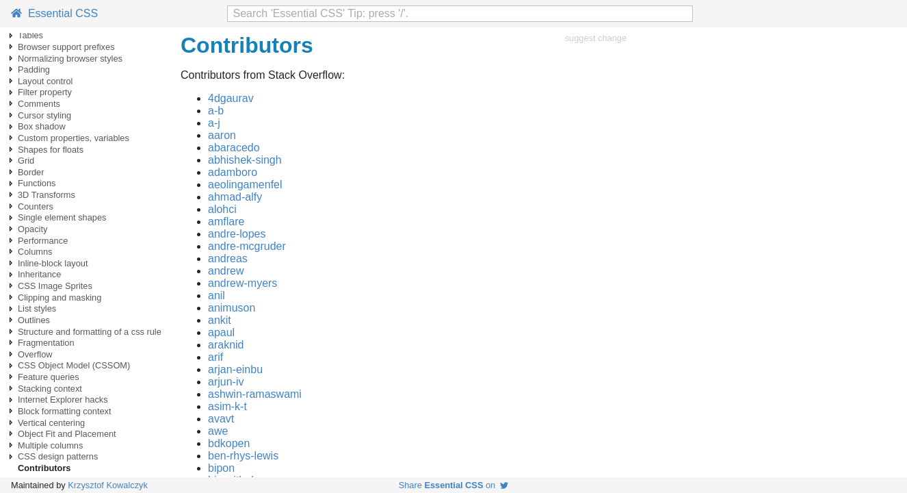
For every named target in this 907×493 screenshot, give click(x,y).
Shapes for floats (50, 149)
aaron (222, 135)
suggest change (596, 38)
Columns (35, 251)
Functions (36, 183)
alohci (222, 209)
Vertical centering (51, 423)
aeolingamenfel (245, 184)
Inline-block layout (53, 263)
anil (216, 295)
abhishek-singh (245, 160)
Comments (39, 104)
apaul (221, 332)
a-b (216, 110)
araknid (226, 345)
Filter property (45, 92)
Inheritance (39, 274)
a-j (214, 123)
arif (215, 357)
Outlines (34, 320)
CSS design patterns (58, 456)
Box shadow (42, 126)
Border (31, 172)
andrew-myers (242, 283)
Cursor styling (44, 115)
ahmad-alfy (235, 197)
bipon (221, 468)
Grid (26, 160)
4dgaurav (231, 98)
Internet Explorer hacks (63, 399)
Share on (454, 485)
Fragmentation (46, 343)
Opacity (32, 229)
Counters (35, 206)
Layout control (45, 81)
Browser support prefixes (66, 47)
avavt (221, 419)
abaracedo (234, 147)
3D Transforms (46, 195)
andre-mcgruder (247, 246)
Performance (43, 241)
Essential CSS (54, 13)
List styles (37, 308)
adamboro (232, 172)
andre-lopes (237, 234)
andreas (228, 258)
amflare (226, 221)
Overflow (35, 354)
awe (218, 431)
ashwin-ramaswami (255, 394)
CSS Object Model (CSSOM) (74, 365)
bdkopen (229, 443)
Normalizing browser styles (70, 58)
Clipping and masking (59, 297)
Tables (30, 35)
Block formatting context (64, 411)
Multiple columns (50, 445)
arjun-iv (226, 382)
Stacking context (50, 388)
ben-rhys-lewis (243, 456)
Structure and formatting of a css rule (89, 332)
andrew (226, 271)
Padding (34, 69)
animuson (231, 308)
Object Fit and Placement (67, 434)
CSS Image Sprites (55, 286)
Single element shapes (62, 217)
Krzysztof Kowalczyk (108, 485)
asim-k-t (227, 406)
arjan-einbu (235, 369)
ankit (219, 320)
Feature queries (48, 377)
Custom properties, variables (73, 138)
